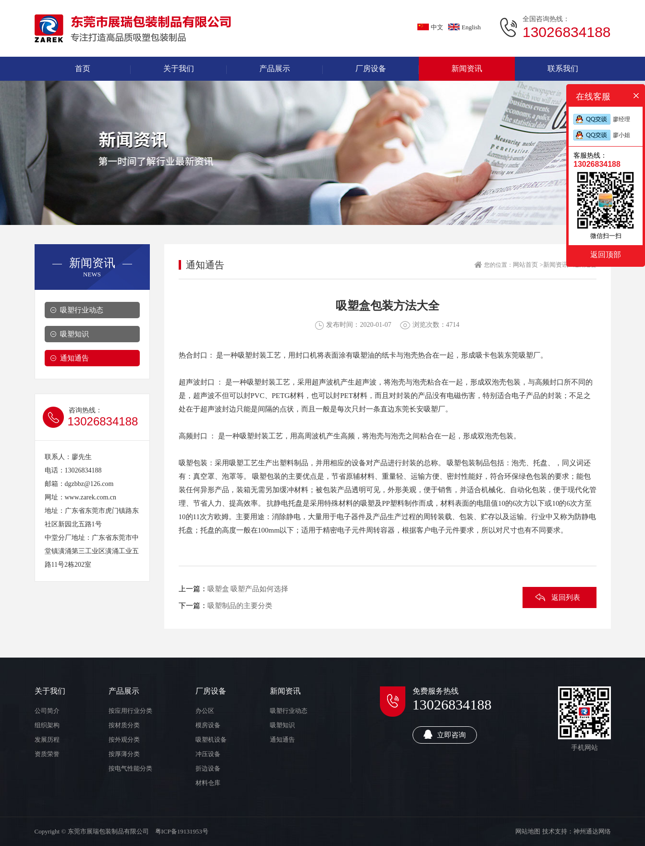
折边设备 (207, 768)
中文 (430, 27)
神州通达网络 (592, 831)
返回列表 (565, 597)
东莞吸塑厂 (522, 355)
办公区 (204, 710)
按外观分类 (124, 739)
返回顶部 (605, 254)
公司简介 (47, 710)
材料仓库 (207, 782)
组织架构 (47, 725)
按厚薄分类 (124, 754)
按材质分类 (124, 725)
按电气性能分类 (130, 768)
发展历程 (47, 739)
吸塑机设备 (211, 739)
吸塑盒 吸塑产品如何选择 (248, 589)
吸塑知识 (74, 334)
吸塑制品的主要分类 (239, 606)
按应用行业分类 (130, 710)
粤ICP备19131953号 (181, 831)
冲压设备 (207, 754)
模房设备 (207, 725)
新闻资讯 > (558, 264)
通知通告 (74, 358)
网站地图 (527, 831)
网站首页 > (528, 264)
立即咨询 (445, 734)
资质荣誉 (47, 754)
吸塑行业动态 (81, 310)
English (464, 27)
